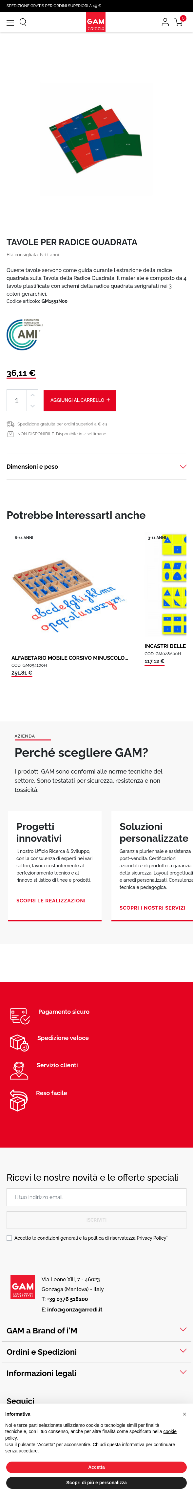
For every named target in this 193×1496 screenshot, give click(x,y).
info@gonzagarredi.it (75, 1309)
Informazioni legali (42, 1373)
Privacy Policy (151, 1238)
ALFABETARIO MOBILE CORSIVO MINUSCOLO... (69, 658)
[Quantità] (17, 400)
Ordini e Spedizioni (42, 1352)
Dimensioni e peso (32, 466)
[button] (184, 1414)
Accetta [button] (96, 1467)
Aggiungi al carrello (80, 400)
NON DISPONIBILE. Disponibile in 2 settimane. (62, 433)
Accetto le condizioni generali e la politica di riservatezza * (91, 1238)
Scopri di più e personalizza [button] (96, 1482)
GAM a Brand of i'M (42, 1330)
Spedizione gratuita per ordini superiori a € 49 (62, 424)
